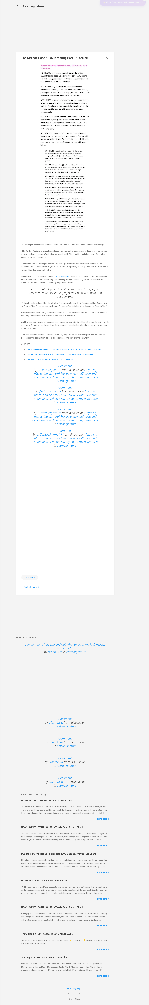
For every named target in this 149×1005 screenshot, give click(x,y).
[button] (107, 58)
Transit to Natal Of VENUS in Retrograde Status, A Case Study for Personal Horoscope (64, 349)
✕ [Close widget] (144, 11)
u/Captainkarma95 (49, 434)
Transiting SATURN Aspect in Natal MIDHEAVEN (47, 934)
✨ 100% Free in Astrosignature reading (121, 14)
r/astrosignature (62, 276)
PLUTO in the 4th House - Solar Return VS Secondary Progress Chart (58, 853)
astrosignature (66, 381)
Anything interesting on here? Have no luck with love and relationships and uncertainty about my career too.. (65, 373)
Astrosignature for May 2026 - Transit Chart (45, 957)
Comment (65, 366)
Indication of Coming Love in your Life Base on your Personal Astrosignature (60, 354)
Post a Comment (31, 587)
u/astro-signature (49, 370)
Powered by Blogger (74, 989)
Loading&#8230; (65, 510)
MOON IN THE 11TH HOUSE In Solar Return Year (47, 800)
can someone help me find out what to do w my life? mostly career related (65, 646)
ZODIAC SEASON (29, 577)
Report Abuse (74, 999)
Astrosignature (33, 6)
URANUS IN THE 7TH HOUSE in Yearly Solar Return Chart (52, 827)
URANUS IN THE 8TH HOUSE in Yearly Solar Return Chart (52, 907)
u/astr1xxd (55, 652)
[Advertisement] (124, 52)
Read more (103, 819)
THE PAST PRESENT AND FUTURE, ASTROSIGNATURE (50, 359)
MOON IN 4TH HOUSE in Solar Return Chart (44, 880)
